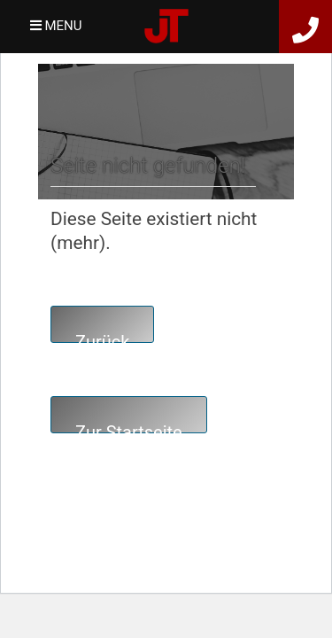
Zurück (102, 337)
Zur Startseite (128, 427)
